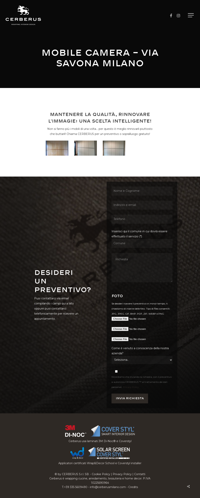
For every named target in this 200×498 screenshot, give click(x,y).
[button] (191, 15)
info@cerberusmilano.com (108, 487)
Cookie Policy (101, 474)
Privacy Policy (131, 387)
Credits (133, 487)
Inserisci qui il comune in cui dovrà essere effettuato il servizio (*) (142, 257)
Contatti (139, 474)
